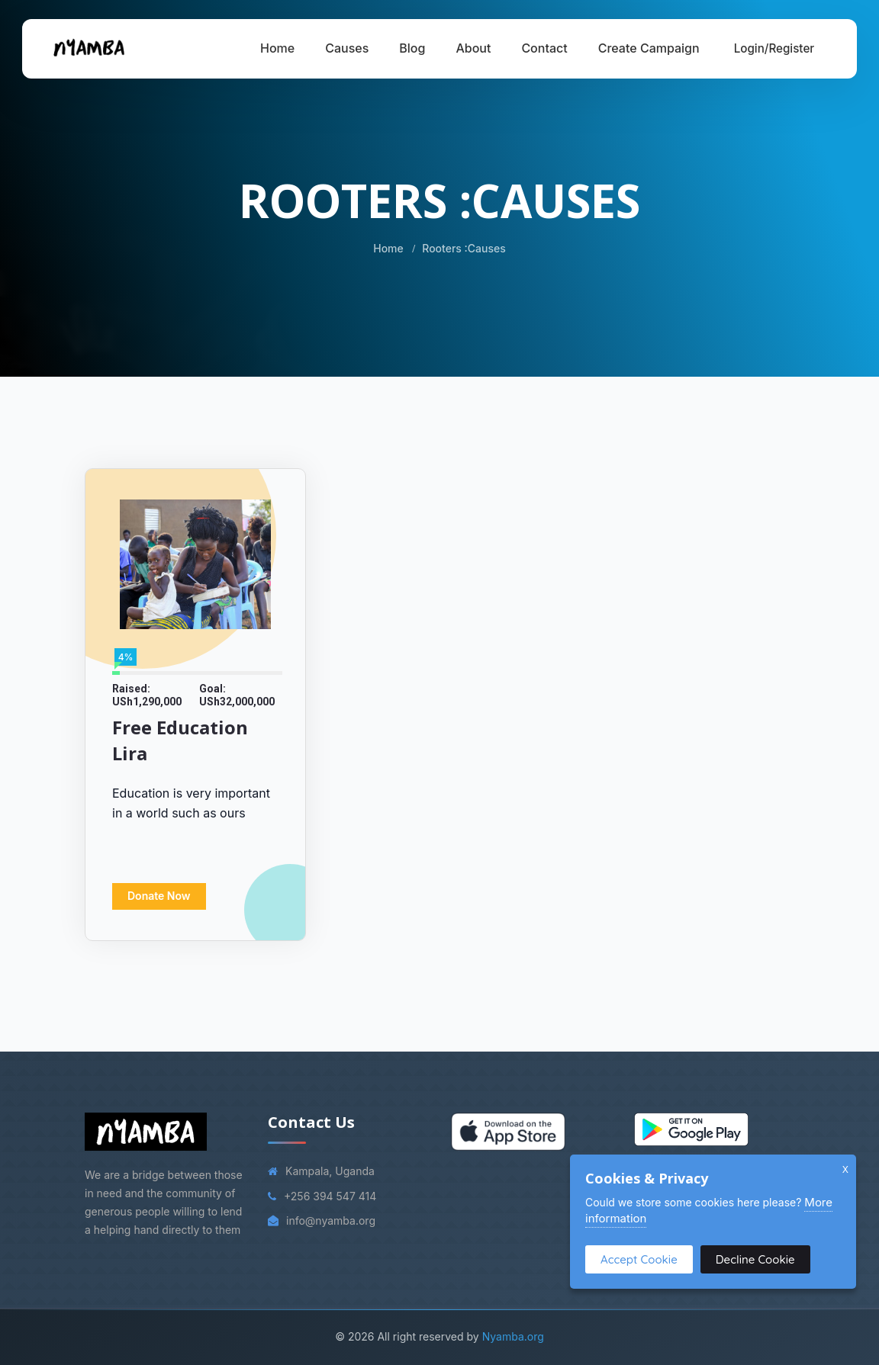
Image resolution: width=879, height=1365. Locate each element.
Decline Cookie (755, 1259)
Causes (347, 48)
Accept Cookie (639, 1259)
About (473, 48)
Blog (412, 48)
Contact (544, 48)
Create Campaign (649, 48)
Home (277, 48)
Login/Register (774, 48)
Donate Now (159, 895)
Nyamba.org (513, 1336)
